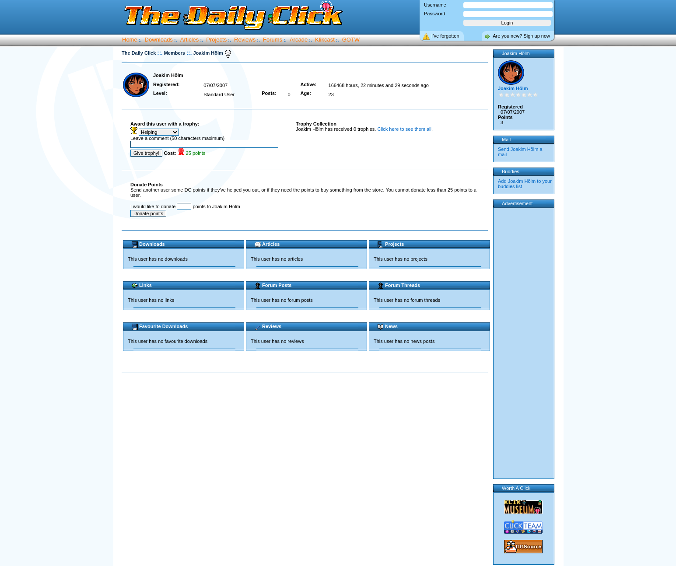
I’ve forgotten (445, 35)
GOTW (351, 39)
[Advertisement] (306, 401)
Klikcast (325, 39)
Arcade (299, 39)
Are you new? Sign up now (521, 35)
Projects (216, 39)
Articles (189, 39)
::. (159, 52)
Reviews (245, 39)
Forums (272, 39)
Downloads (159, 39)
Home (129, 39)
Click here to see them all (404, 129)
